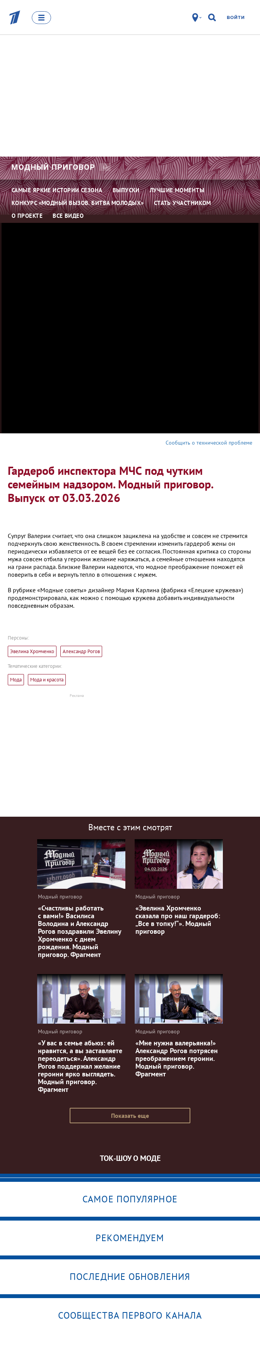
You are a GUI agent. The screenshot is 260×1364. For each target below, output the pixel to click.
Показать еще (130, 1115)
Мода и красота (46, 679)
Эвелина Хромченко (32, 651)
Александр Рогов (81, 651)
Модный (53, 167)
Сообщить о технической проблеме (209, 442)
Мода (16, 679)
